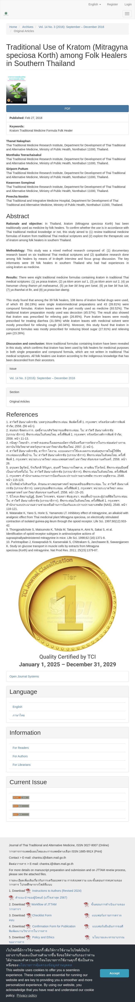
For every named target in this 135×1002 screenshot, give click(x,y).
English (17, 706)
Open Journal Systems (24, 676)
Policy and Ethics (43, 937)
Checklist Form (42, 915)
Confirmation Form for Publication (54, 926)
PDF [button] (68, 108)
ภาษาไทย (19, 715)
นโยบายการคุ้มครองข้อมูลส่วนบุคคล (45, 965)
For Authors (20, 756)
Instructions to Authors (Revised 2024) (57, 890)
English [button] (95, 4)
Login (128, 4)
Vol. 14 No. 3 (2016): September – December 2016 (71, 27)
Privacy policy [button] (27, 995)
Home (13, 27)
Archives (27, 27)
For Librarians (21, 764)
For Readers (21, 747)
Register (112, 4)
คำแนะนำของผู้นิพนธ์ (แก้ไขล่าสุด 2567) (41, 897)
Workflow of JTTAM (44, 904)
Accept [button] (114, 973)
